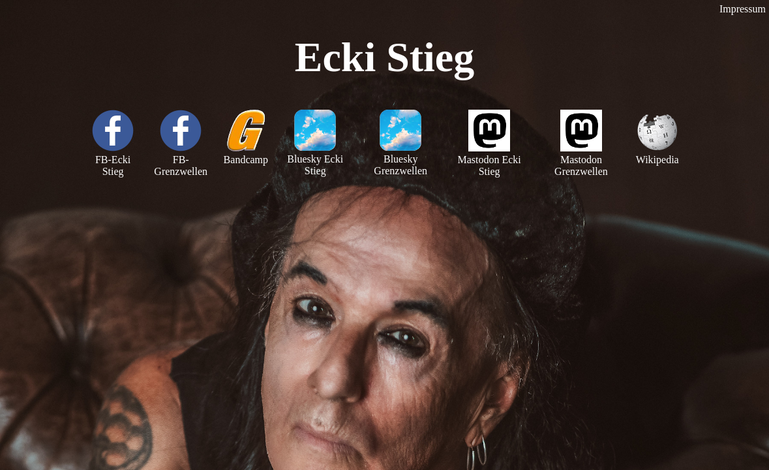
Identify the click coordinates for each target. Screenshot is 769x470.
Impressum (742, 8)
